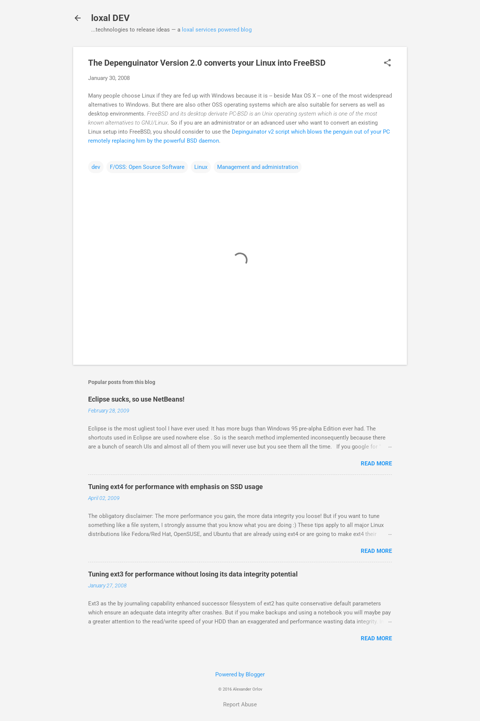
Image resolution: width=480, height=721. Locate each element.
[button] (387, 63)
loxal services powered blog (217, 29)
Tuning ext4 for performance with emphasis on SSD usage (175, 487)
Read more (376, 463)
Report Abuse (240, 704)
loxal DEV (110, 18)
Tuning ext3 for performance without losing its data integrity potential (193, 574)
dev (96, 167)
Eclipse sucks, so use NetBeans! (136, 399)
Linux (200, 167)
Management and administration (257, 167)
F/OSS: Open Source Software (147, 167)
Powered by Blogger (240, 674)
